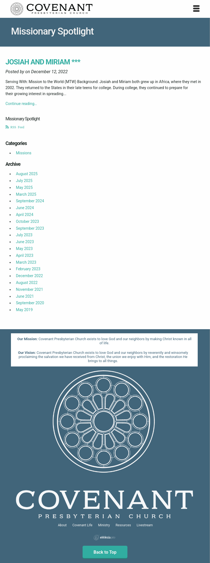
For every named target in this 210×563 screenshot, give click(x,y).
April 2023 (24, 255)
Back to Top (105, 552)
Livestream (145, 525)
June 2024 (25, 208)
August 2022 (26, 282)
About (62, 525)
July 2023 (24, 235)
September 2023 (30, 228)
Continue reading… (21, 103)
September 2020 (30, 303)
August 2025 (26, 174)
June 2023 (25, 242)
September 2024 (30, 201)
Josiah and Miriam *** (42, 62)
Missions (23, 153)
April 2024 (24, 214)
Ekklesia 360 (104, 537)
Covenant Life (82, 525)
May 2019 (24, 310)
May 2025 (24, 187)
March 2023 (26, 262)
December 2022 (29, 276)
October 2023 (27, 221)
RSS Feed (16, 127)
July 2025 (24, 180)
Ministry (104, 525)
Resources (123, 525)
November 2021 (29, 289)
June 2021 (25, 296)
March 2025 (26, 194)
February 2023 (28, 269)
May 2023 (24, 248)
